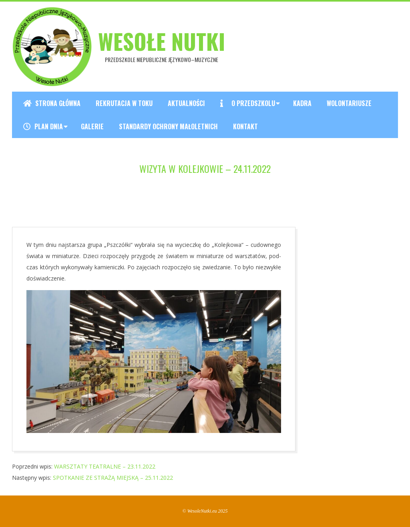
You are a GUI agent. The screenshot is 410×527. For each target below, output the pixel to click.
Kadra (302, 103)
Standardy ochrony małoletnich (168, 126)
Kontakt (245, 126)
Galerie (92, 126)
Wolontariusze (349, 103)
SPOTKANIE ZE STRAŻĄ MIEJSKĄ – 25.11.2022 (113, 477)
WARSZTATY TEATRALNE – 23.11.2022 (104, 466)
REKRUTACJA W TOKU (124, 103)
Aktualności (186, 103)
